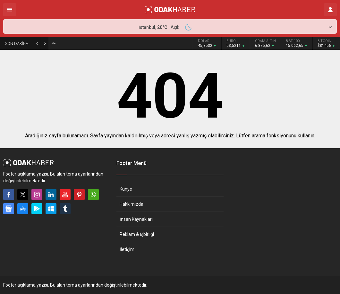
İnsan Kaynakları (136, 219)
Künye (126, 189)
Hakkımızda (131, 204)
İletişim (127, 249)
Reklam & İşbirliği (137, 234)
